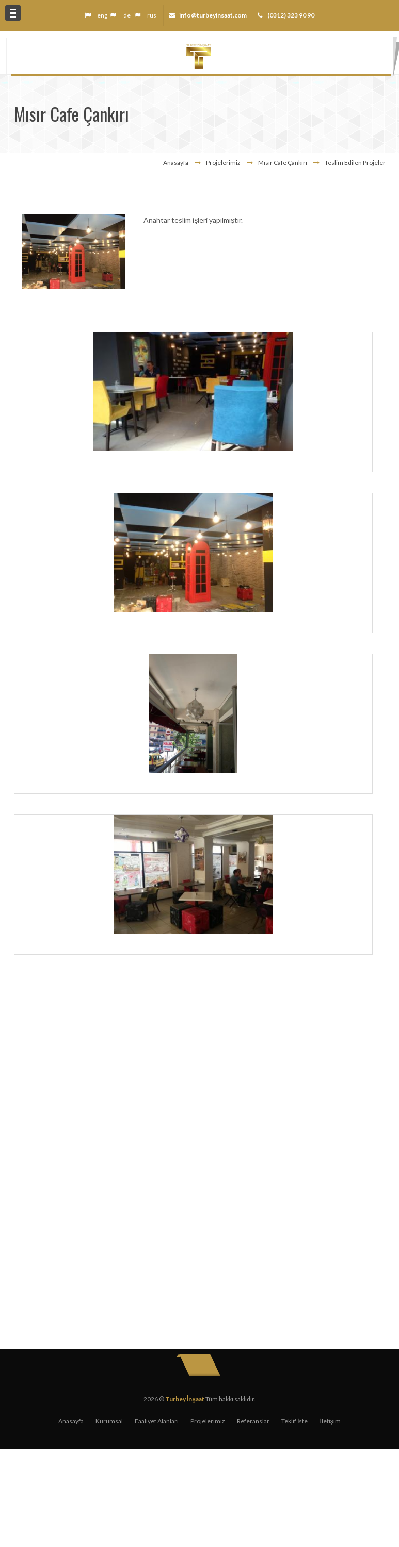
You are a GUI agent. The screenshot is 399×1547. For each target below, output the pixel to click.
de (127, 15)
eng (102, 15)
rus (151, 15)
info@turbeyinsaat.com (213, 15)
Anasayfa (175, 163)
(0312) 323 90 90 (290, 15)
